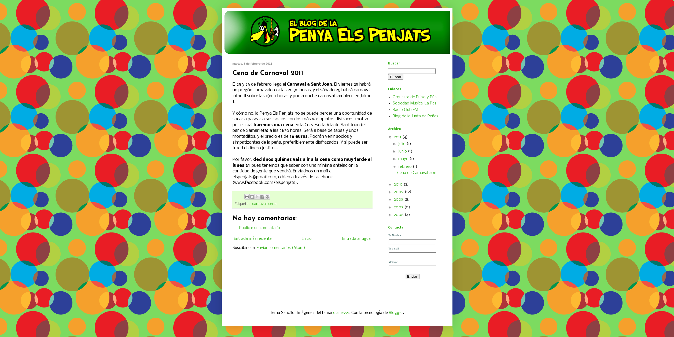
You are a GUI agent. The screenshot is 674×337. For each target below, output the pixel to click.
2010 (399, 184)
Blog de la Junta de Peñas (415, 116)
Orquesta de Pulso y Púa (415, 97)
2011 (398, 137)
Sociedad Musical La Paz (414, 103)
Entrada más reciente (253, 239)
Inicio (307, 239)
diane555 (341, 313)
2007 (399, 207)
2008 (399, 199)
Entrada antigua (356, 239)
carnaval (259, 204)
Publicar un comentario (259, 228)
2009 (399, 192)
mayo (404, 159)
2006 (399, 215)
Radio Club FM (405, 110)
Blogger (396, 313)
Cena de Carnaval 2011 (417, 173)
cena (272, 204)
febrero (405, 167)
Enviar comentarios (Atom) (281, 248)
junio (403, 151)
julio (402, 144)
